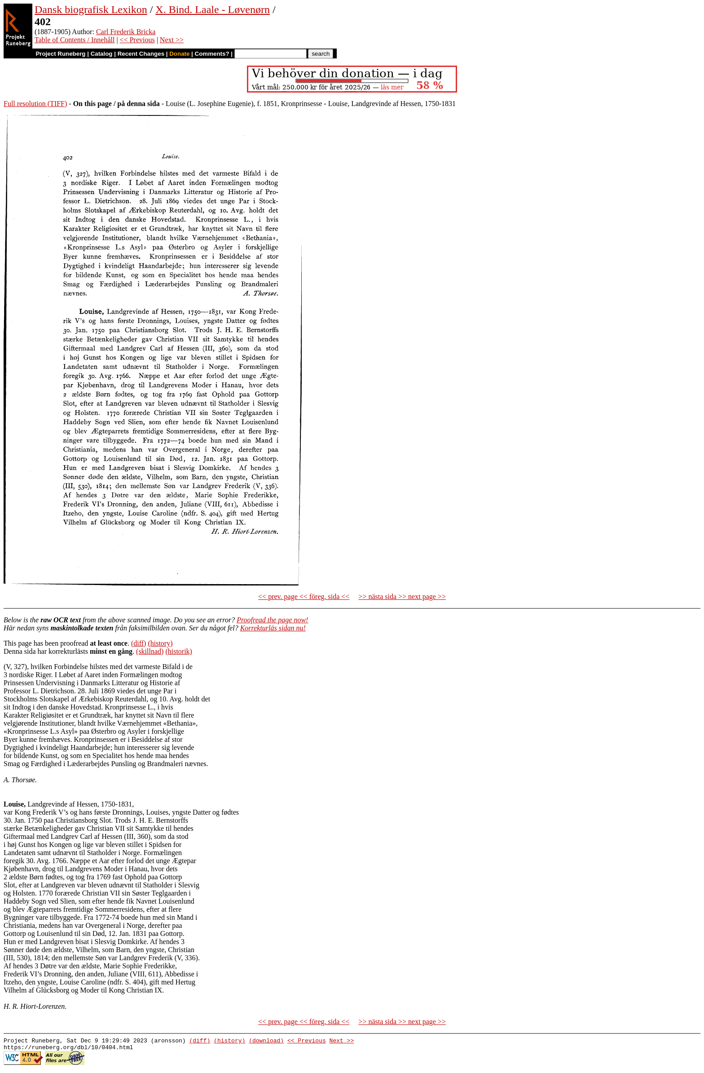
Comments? (212, 53)
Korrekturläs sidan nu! (273, 628)
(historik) (178, 651)
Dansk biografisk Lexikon (91, 9)
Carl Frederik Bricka (125, 31)
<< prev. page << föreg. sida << (303, 596)
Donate (179, 53)
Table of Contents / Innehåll (74, 40)
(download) (266, 1042)
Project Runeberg (60, 53)
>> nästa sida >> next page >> (402, 596)
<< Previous (137, 40)
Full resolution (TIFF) (35, 103)
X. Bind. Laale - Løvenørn (212, 9)
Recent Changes (141, 53)
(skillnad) (149, 651)
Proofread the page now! (272, 620)
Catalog (102, 53)
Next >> (172, 40)
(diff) (138, 643)
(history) (160, 643)
